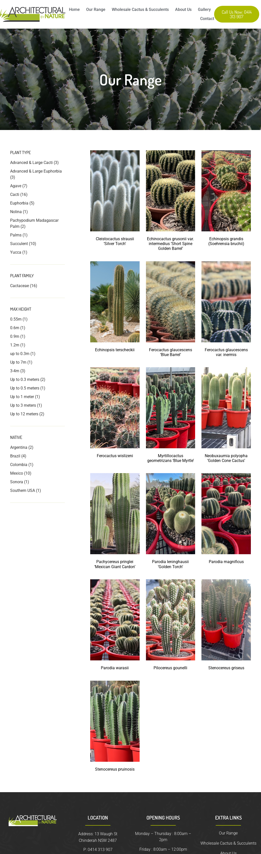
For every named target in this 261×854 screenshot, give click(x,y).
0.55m (16, 319)
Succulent (19, 243)
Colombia (18, 464)
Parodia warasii (115, 667)
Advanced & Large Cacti (31, 162)
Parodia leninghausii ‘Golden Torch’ (170, 564)
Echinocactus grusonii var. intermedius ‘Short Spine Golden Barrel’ (170, 243)
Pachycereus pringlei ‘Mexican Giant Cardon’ (114, 564)
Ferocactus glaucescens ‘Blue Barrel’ (170, 352)
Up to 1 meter (22, 396)
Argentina (18, 447)
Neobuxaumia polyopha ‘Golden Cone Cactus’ (226, 458)
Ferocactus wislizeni (115, 455)
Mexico (16, 473)
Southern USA (22, 490)
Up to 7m (18, 362)
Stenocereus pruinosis (115, 769)
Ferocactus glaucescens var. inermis (226, 352)
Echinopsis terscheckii (115, 349)
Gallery (204, 9)
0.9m (14, 336)
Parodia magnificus (226, 561)
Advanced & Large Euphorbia (36, 171)
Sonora (16, 481)
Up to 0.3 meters (24, 379)
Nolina (16, 211)
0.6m (14, 327)
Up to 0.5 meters (24, 388)
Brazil (15, 456)
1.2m (14, 345)
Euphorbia (19, 203)
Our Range (95, 9)
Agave (15, 185)
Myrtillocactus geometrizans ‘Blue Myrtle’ (170, 458)
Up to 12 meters (24, 414)
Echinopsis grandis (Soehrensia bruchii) (226, 241)
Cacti (14, 194)
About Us (183, 9)
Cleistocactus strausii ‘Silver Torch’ (115, 241)
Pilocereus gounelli (170, 667)
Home (74, 9)
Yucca (15, 252)
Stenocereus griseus (226, 667)
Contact (207, 18)
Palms (16, 235)
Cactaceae (19, 285)
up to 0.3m (19, 353)
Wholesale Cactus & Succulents (140, 9)
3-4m (14, 370)
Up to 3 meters (23, 405)
